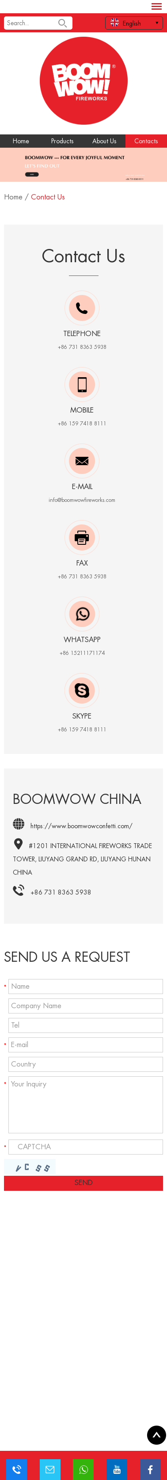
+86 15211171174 (82, 653)
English (125, 22)
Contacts (146, 141)
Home (21, 141)
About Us (104, 141)
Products (62, 141)
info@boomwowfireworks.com (82, 500)
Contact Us (48, 197)
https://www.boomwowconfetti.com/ (81, 826)
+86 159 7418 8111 (82, 729)
